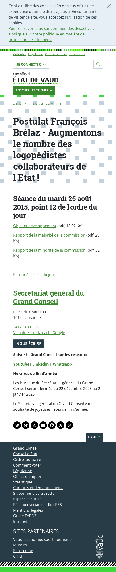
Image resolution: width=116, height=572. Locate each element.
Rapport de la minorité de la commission (49, 250)
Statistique (22, 482)
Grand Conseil (51, 104)
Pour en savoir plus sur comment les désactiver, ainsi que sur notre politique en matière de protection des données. (51, 34)
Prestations (77, 54)
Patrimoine (23, 550)
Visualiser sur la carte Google (39, 332)
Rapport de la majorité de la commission (49, 235)
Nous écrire (28, 343)
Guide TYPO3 (24, 515)
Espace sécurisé (27, 499)
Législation (35, 54)
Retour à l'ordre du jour (34, 274)
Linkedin (41, 364)
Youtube (21, 364)
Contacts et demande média (38, 487)
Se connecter (31, 64)
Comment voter (27, 465)
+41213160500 (26, 327)
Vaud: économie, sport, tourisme (42, 539)
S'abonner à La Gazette (33, 493)
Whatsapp (62, 364)
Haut (94, 437)
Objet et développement (34, 225)
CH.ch (18, 556)
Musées (20, 545)
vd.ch (17, 104)
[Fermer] (109, 5)
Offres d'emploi (56, 54)
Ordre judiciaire (27, 459)
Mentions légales (28, 510)
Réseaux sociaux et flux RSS (37, 504)
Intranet (20, 521)
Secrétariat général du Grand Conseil (48, 297)
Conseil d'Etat (25, 453)
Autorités (19, 54)
